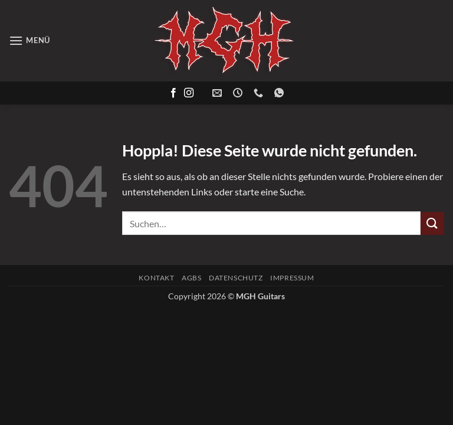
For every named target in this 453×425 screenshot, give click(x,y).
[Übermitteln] (432, 223)
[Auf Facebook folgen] (173, 93)
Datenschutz (236, 277)
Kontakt (156, 277)
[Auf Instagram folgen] (188, 93)
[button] (29, 40)
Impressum (292, 277)
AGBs (191, 277)
